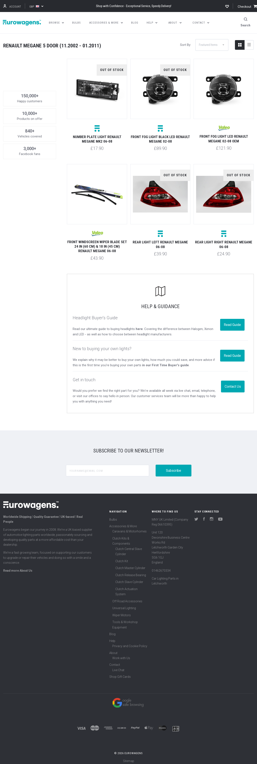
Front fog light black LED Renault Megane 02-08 (160, 136)
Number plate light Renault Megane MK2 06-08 (97, 136)
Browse (56, 22)
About (113, 650)
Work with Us (121, 655)
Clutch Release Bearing (130, 572)
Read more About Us (17, 568)
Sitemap (128, 758)
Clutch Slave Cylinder (129, 579)
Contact (114, 662)
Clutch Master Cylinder (130, 565)
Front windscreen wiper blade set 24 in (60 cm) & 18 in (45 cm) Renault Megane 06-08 (97, 244)
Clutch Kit (121, 558)
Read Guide (232, 322)
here (139, 326)
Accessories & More (123, 523)
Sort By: (185, 42)
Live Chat (118, 667)
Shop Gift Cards (120, 674)
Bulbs (113, 517)
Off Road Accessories (127, 598)
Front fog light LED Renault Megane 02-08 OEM (224, 136)
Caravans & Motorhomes (129, 529)
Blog (112, 631)
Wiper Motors (121, 612)
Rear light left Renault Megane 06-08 (160, 242)
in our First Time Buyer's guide (165, 363)
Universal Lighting (124, 605)
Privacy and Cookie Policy (129, 643)
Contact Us (233, 384)
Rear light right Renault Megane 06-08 (223, 242)
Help (112, 638)
